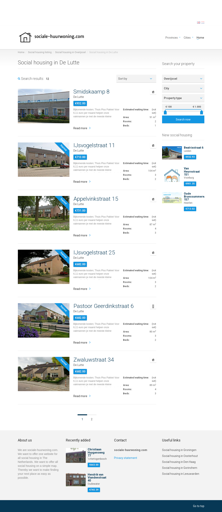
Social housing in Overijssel (70, 52)
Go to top (198, 506)
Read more (80, 128)
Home (200, 37)
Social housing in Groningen (179, 450)
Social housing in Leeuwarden (180, 473)
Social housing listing (40, 52)
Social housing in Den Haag (179, 461)
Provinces (171, 37)
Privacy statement (125, 457)
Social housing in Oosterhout (180, 456)
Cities (187, 37)
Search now (183, 119)
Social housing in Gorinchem (179, 467)
